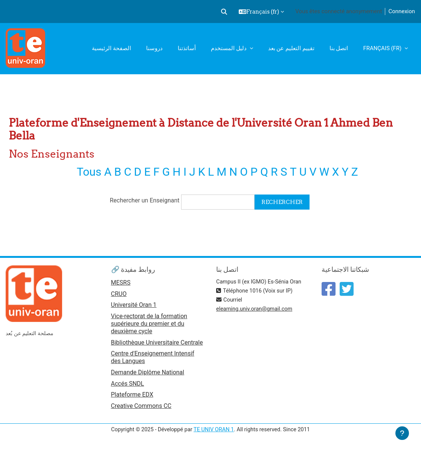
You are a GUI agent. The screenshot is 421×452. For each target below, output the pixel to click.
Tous (87, 171)
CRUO (119, 295)
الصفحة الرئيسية (111, 48)
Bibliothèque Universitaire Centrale (157, 344)
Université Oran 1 (134, 306)
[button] (224, 12)
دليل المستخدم (229, 48)
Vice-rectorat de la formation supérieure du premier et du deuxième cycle (149, 325)
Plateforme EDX (132, 397)
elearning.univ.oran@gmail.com (255, 309)
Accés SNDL (127, 385)
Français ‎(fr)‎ (383, 48)
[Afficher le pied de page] (402, 433)
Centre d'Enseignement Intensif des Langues (152, 359)
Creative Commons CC (141, 408)
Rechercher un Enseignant (144, 200)
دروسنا (154, 48)
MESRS (121, 283)
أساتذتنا (187, 48)
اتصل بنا (338, 48)
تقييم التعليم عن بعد (291, 48)
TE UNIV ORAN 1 (214, 432)
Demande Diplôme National (148, 374)
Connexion (401, 11)
